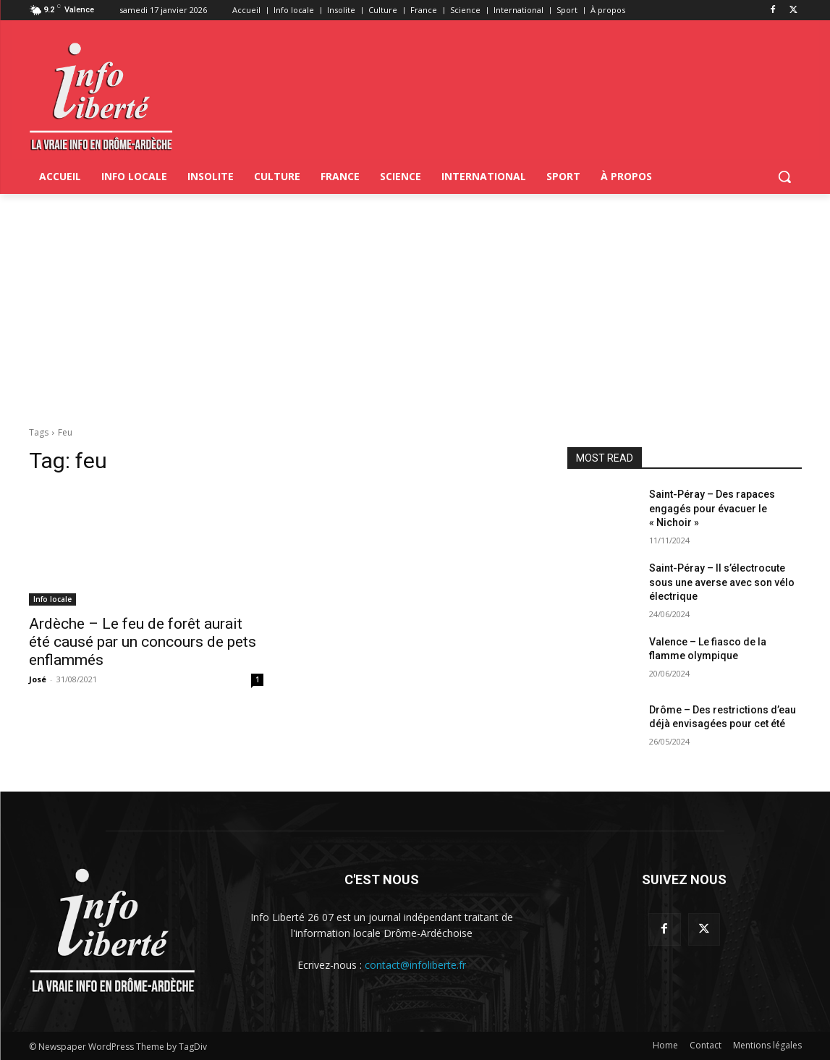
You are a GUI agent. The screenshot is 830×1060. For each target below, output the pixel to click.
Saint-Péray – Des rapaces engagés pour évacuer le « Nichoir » (712, 508)
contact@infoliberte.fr (415, 965)
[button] (784, 176)
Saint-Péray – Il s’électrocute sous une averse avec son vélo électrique (722, 582)
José (37, 679)
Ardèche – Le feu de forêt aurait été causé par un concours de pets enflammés (142, 642)
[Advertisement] (415, 302)
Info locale (52, 599)
